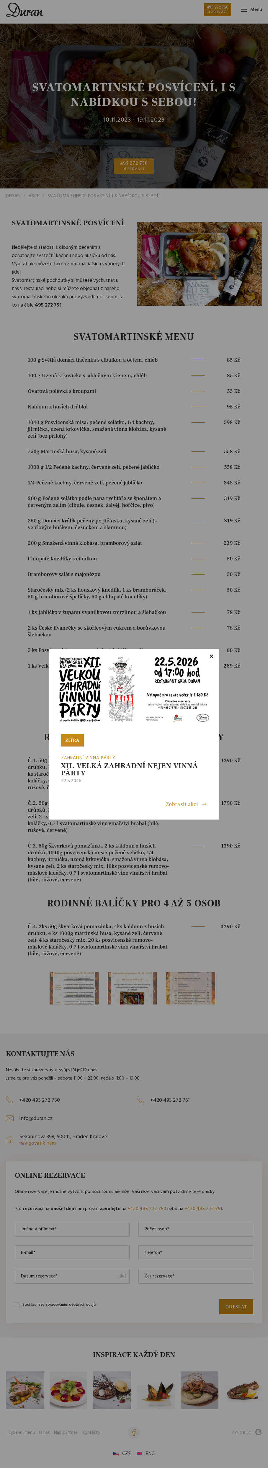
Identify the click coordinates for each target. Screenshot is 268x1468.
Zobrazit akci (182, 804)
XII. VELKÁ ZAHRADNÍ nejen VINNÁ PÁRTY (129, 769)
